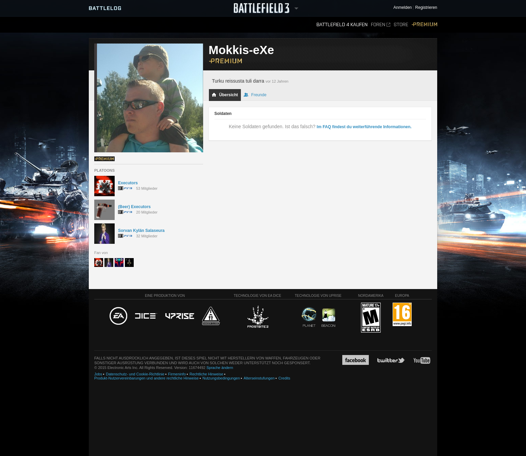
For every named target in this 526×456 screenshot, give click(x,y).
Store (401, 25)
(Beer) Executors (134, 206)
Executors (128, 183)
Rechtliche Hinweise (206, 374)
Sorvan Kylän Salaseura (141, 230)
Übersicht (225, 94)
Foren (380, 25)
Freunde (255, 94)
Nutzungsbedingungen (221, 378)
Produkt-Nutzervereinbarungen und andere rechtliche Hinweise (146, 378)
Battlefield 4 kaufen (341, 25)
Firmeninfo (177, 374)
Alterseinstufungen (259, 378)
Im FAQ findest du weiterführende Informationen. (364, 126)
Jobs (98, 374)
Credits (284, 378)
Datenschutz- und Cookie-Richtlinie (135, 374)
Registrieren (426, 7)
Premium (424, 25)
